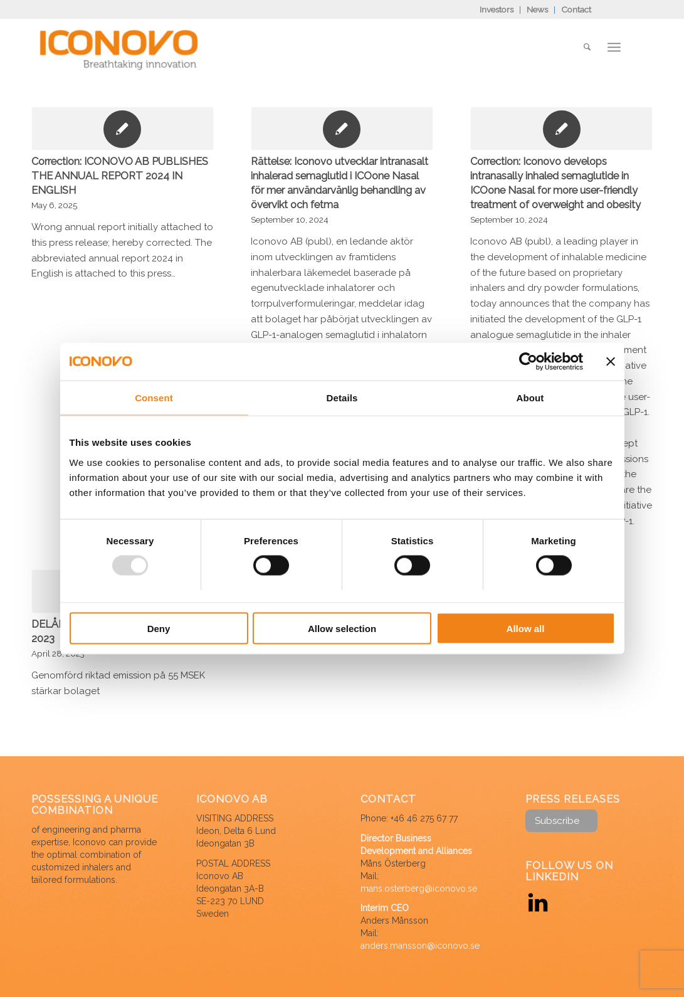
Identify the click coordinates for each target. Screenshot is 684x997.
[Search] (587, 47)
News (537, 9)
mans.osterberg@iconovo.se (418, 889)
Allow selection (342, 628)
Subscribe (557, 820)
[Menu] (614, 47)
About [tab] (530, 398)
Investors (496, 9)
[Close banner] (610, 361)
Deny (159, 628)
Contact (576, 9)
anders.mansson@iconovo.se (420, 946)
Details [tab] (342, 398)
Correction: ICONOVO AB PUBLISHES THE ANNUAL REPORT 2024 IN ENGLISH (119, 175)
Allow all (526, 628)
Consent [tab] (154, 398)
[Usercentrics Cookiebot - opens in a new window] (528, 361)
